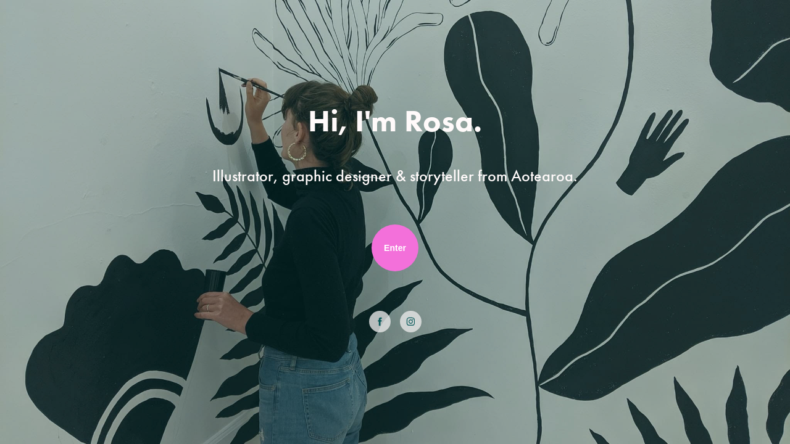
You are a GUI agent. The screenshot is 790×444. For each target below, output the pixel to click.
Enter (395, 248)
